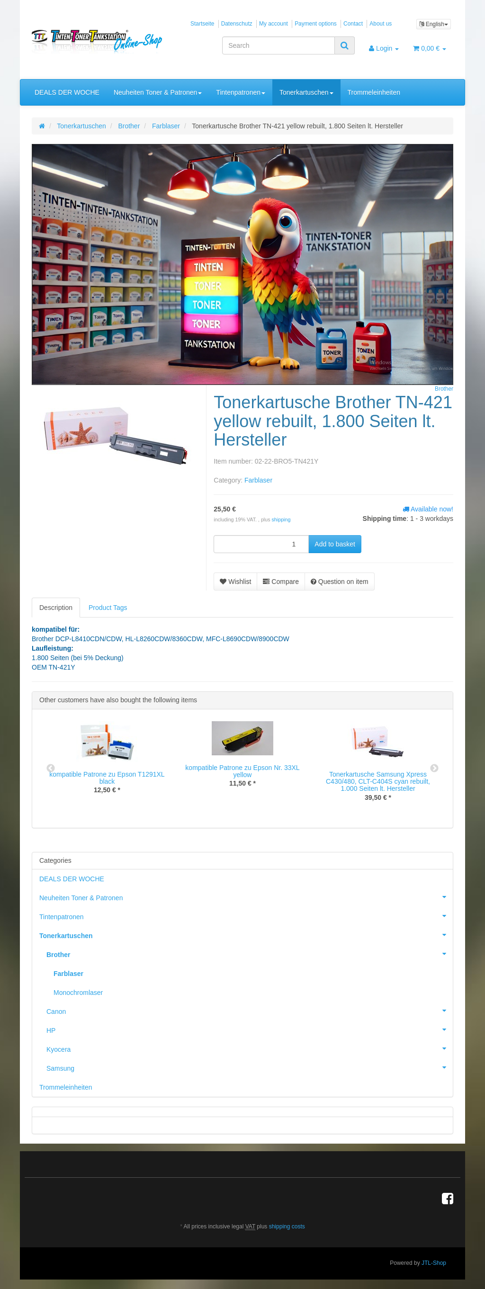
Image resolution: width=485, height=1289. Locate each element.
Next (434, 768)
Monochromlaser (78, 992)
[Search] (278, 45)
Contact (353, 23)
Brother (249, 953)
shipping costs (287, 1226)
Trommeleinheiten (374, 92)
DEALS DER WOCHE (67, 92)
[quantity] (261, 544)
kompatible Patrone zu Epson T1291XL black (106, 777)
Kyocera (249, 1048)
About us (380, 23)
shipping (281, 519)
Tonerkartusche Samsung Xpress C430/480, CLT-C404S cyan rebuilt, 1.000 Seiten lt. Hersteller (378, 781)
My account (273, 23)
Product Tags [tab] (108, 607)
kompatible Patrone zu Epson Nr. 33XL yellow (242, 771)
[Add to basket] (334, 544)
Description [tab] (55, 607)
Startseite (202, 23)
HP (249, 1029)
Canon (249, 1010)
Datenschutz (236, 23)
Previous (50, 768)
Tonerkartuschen (306, 92)
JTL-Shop (434, 1263)
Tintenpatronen (240, 92)
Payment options (316, 23)
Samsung (249, 1067)
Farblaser (258, 480)
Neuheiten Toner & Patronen (158, 92)
